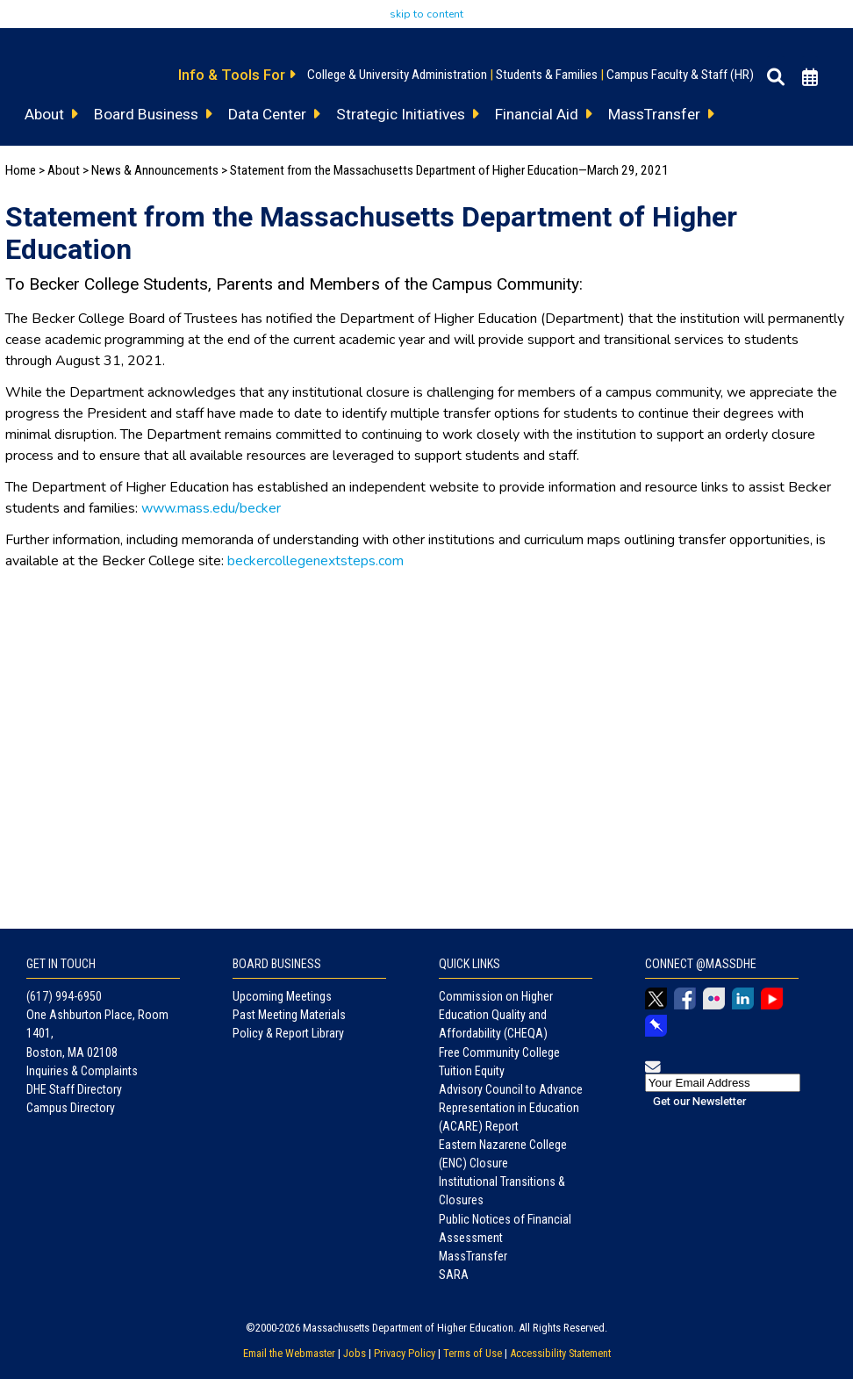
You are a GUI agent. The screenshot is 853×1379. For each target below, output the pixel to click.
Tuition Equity (472, 1071)
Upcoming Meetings (282, 996)
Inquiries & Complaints (82, 1071)
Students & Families (547, 75)
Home (20, 170)
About (63, 170)
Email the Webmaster (289, 1353)
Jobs (354, 1353)
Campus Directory (70, 1108)
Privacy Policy (404, 1353)
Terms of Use (472, 1353)
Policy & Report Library (288, 1033)
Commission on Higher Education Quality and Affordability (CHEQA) (496, 1014)
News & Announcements (155, 170)
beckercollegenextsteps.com (315, 561)
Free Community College (499, 1052)
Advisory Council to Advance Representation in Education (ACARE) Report (511, 1107)
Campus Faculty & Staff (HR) (680, 75)
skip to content (426, 14)
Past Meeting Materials (289, 1015)
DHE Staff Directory (74, 1089)
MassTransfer (473, 1256)
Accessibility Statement (560, 1353)
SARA (454, 1275)
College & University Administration (397, 75)
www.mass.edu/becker (211, 508)
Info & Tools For (236, 74)
